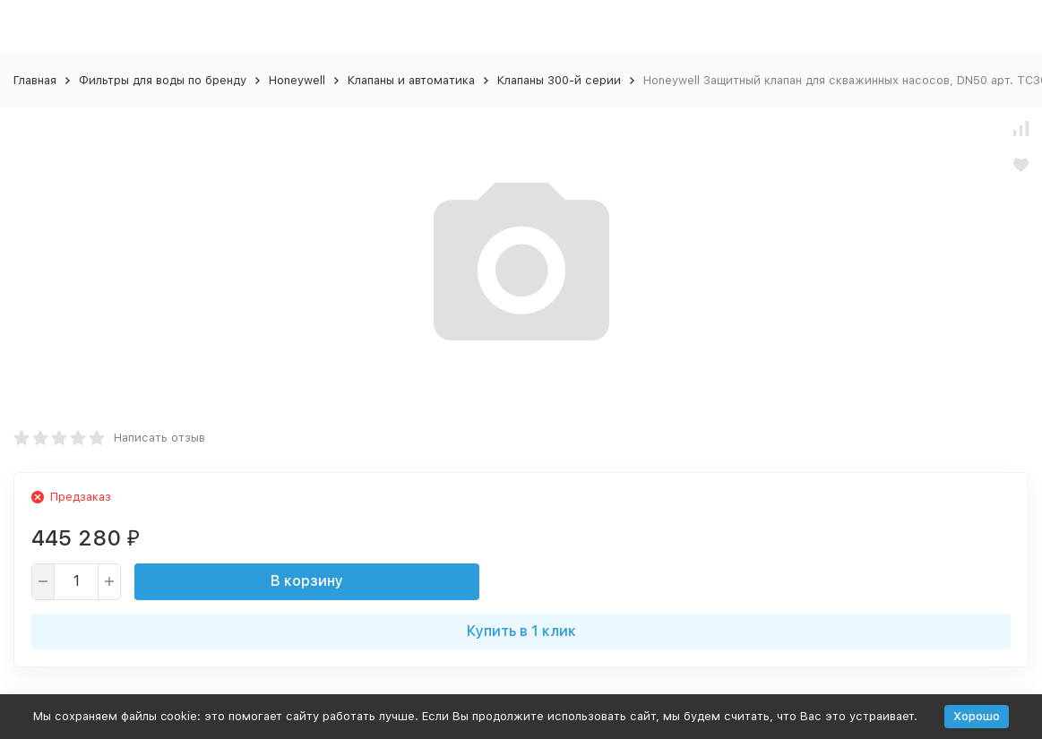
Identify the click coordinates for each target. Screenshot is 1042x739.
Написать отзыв (159, 437)
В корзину (307, 580)
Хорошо (976, 716)
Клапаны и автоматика (411, 80)
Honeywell (297, 80)
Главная (34, 80)
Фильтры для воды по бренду (162, 80)
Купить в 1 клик (521, 631)
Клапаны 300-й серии (559, 80)
